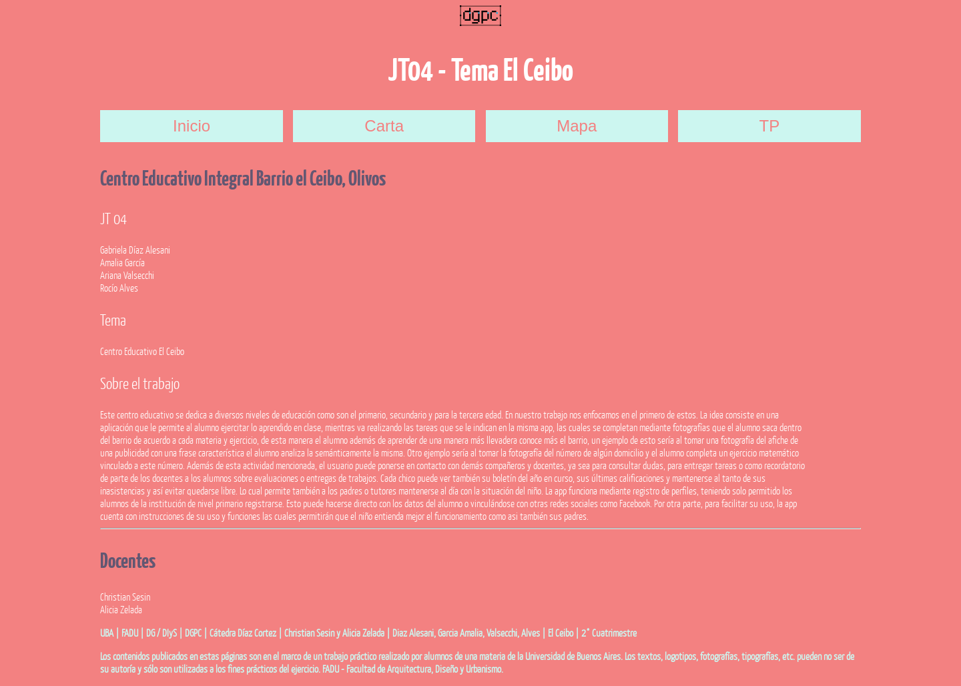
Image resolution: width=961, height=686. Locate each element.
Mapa (577, 126)
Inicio (191, 126)
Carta (384, 126)
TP (769, 126)
